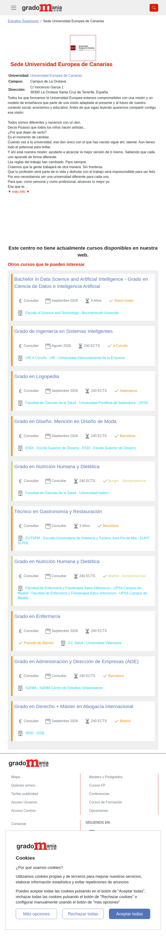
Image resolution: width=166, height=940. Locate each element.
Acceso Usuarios (24, 802)
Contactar (18, 824)
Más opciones (36, 913)
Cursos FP (97, 785)
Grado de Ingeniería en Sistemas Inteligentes (63, 331)
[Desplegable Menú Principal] (13, 8)
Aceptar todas (129, 913)
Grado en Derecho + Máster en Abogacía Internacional (73, 706)
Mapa (15, 777)
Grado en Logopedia (36, 376)
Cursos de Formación (105, 802)
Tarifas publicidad (24, 794)
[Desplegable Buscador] (154, 8)
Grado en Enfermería (37, 616)
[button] (83, 191)
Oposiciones (98, 810)
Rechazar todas (83, 913)
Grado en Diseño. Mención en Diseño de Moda (65, 421)
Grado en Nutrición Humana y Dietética (57, 466)
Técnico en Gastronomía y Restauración (58, 511)
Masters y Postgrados (106, 777)
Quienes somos (23, 785)
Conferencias (99, 794)
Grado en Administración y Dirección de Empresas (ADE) (76, 661)
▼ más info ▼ (19, 191)
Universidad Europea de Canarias (56, 75)
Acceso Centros (23, 810)
